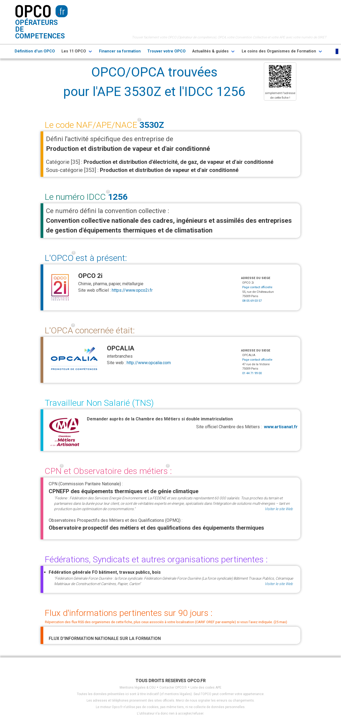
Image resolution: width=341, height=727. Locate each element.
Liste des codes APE (206, 687)
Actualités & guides (210, 51)
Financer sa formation (120, 51)
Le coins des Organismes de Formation (279, 51)
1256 (117, 197)
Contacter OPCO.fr (173, 687)
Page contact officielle (257, 287)
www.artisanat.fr (281, 426)
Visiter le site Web (279, 509)
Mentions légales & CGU (138, 687)
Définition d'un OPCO (35, 51)
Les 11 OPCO (73, 51)
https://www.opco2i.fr (132, 290)
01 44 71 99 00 (252, 373)
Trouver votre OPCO (166, 51)
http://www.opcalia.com (149, 362)
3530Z (151, 125)
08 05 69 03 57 (252, 301)
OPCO (33, 10)
